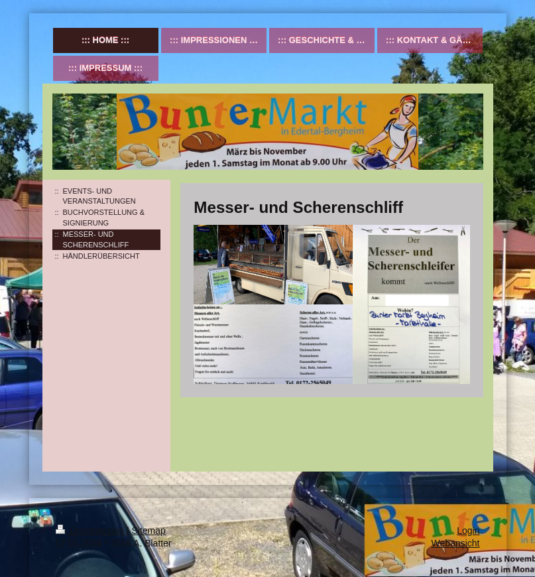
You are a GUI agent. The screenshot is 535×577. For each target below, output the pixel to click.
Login (468, 530)
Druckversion (91, 530)
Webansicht (456, 543)
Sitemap (149, 530)
